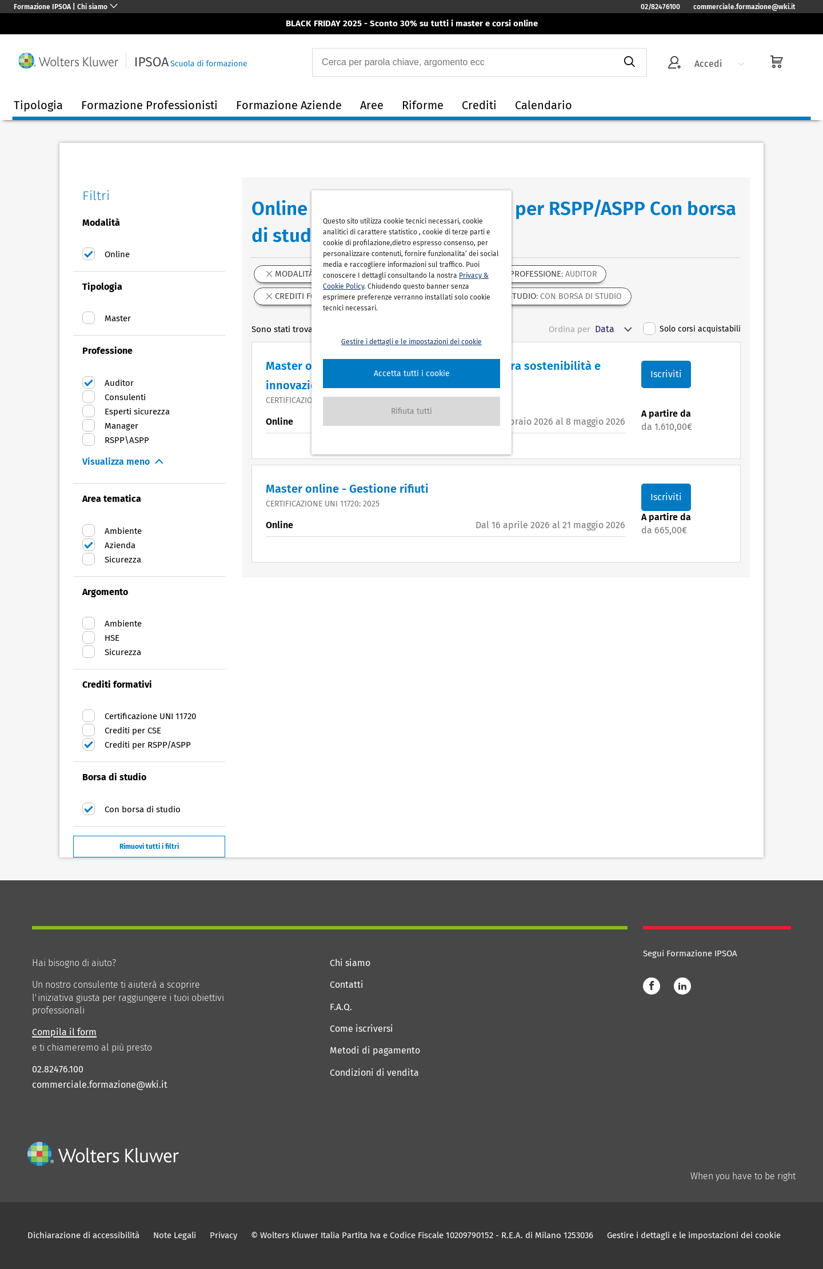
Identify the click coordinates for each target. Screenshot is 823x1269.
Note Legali (174, 1235)
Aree (371, 105)
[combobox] (462, 62)
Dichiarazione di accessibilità (83, 1235)
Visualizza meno (116, 461)
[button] (411, 373)
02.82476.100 (57, 1069)
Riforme (423, 105)
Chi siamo (350, 962)
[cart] (776, 63)
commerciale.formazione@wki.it (744, 7)
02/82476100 (660, 7)
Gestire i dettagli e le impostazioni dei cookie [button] (411, 342)
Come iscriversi (361, 1028)
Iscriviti (666, 374)
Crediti (479, 105)
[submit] (629, 62)
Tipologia (38, 105)
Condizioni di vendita (374, 1072)
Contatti (346, 984)
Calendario (543, 105)
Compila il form (64, 1032)
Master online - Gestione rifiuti (347, 489)
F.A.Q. (341, 1006)
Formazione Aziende (289, 105)
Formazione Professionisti (149, 105)
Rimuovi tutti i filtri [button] (149, 847)
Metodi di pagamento (375, 1050)
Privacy (223, 1235)
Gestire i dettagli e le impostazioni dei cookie (694, 1235)
